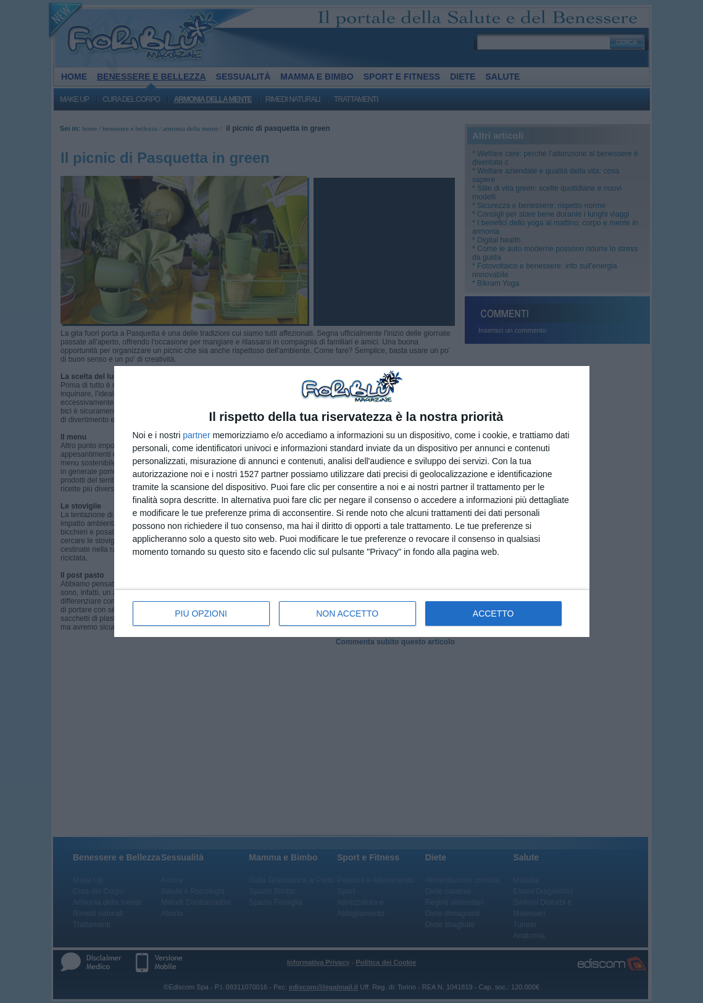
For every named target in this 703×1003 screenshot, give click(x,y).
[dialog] (351, 501)
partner (196, 435)
